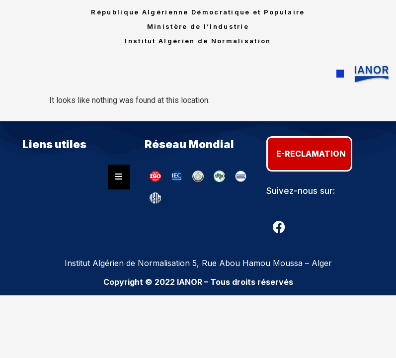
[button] (340, 74)
